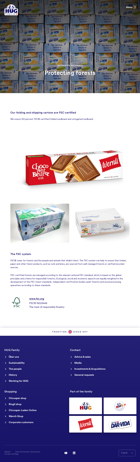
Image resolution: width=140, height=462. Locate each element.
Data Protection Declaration (27, 452)
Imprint (7, 452)
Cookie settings (11, 454)
